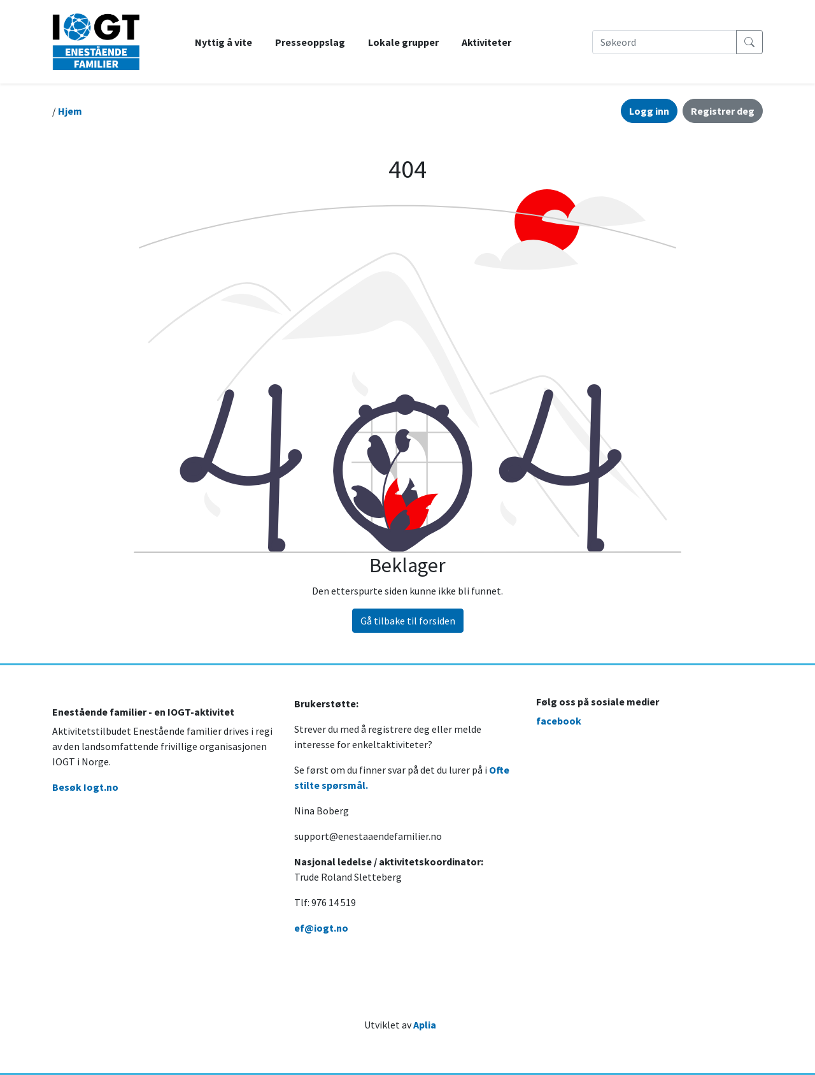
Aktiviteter (486, 42)
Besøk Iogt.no (85, 787)
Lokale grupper (403, 42)
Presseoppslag (310, 42)
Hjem (70, 111)
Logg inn (649, 111)
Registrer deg (723, 111)
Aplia (424, 1024)
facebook (558, 720)
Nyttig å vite (223, 42)
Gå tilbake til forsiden (407, 620)
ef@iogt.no (321, 927)
